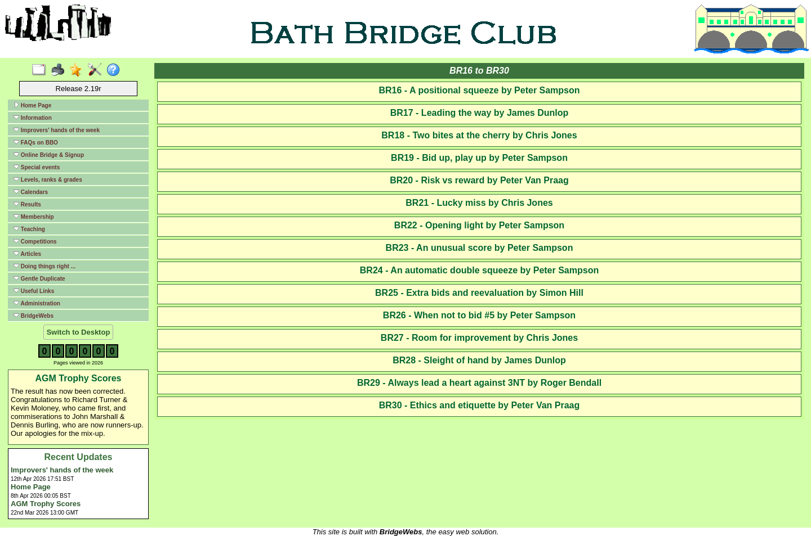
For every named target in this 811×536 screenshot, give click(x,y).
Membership (34, 216)
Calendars (31, 191)
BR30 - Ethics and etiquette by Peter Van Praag (479, 405)
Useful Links (34, 290)
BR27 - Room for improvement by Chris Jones (479, 338)
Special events (37, 167)
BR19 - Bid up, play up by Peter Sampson (479, 158)
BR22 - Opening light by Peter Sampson (479, 225)
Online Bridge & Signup (49, 154)
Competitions (35, 241)
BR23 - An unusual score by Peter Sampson (479, 248)
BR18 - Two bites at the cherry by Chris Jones (479, 135)
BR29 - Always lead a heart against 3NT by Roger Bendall (479, 383)
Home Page (32, 105)
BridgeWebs (34, 315)
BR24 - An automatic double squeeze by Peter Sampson (479, 270)
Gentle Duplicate (39, 278)
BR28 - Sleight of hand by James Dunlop (479, 360)
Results (27, 204)
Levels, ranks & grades (48, 179)
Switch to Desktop (78, 332)
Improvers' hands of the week (57, 130)
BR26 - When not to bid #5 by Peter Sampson (479, 315)
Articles (27, 253)
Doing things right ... (44, 266)
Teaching (29, 229)
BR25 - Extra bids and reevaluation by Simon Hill (479, 293)
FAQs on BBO (36, 142)
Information (33, 117)
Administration (37, 303)
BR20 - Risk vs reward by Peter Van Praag (479, 180)
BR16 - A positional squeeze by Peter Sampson (479, 90)
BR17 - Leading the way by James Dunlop (479, 113)
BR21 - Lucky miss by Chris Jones (479, 203)
